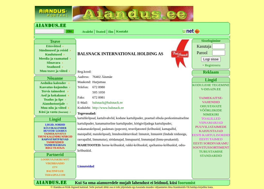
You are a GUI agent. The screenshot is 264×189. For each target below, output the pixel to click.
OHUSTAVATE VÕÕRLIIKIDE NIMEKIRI (211, 110)
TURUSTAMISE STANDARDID (211, 154)
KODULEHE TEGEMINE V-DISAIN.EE (210, 87)
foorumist (186, 182)
